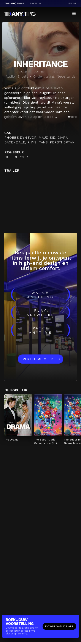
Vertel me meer (38, 359)
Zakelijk (36, 3)
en (70, 3)
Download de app (59, 626)
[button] (74, 14)
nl (75, 3)
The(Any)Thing (14, 3)
